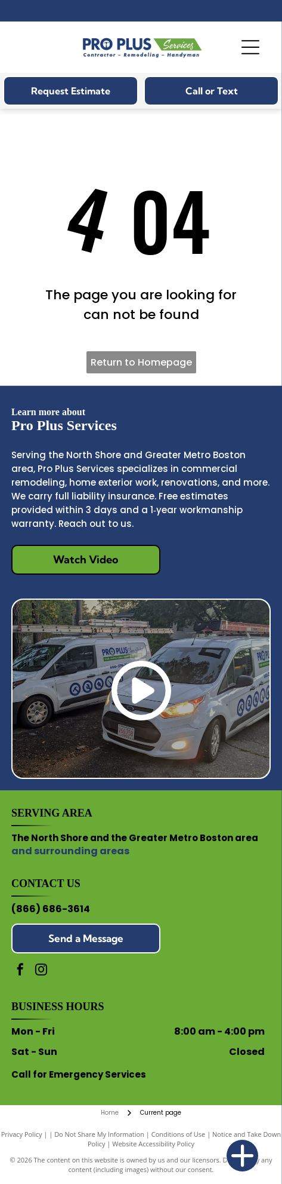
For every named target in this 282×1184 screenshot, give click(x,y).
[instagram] (41, 971)
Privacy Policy (21, 1134)
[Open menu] (250, 47)
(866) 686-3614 (50, 909)
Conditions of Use (178, 1134)
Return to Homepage (141, 362)
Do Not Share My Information (99, 1134)
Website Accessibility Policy (153, 1143)
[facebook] (20, 971)
